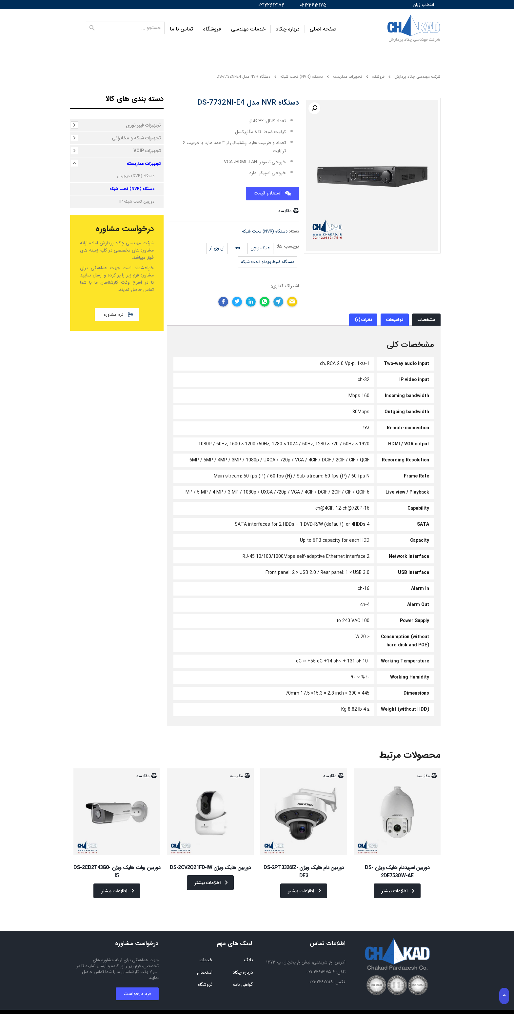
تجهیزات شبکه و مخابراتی (136, 133)
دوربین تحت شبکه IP (136, 197)
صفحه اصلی (323, 27)
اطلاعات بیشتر (398, 886)
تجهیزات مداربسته (144, 159)
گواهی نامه (243, 974)
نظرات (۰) (363, 315)
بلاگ (248, 949)
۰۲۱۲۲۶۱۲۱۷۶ (271, 5)
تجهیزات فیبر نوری (143, 120)
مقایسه (284, 206)
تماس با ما (181, 27)
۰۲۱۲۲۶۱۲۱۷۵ (313, 5)
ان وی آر (217, 243)
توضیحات (394, 315)
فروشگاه (212, 27)
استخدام (204, 962)
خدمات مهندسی (248, 27)
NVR (237, 243)
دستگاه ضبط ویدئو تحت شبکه (267, 257)
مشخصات (426, 315)
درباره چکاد (288, 27)
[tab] (426, 315)
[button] (117, 309)
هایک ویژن (260, 243)
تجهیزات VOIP (147, 146)
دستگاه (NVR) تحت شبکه (264, 226)
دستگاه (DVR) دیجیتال (135, 171)
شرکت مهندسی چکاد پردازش (417, 72)
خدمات (205, 949)
